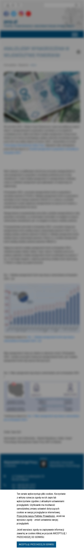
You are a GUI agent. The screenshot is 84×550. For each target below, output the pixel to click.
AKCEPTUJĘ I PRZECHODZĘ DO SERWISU (36, 544)
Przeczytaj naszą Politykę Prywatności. (36, 516)
